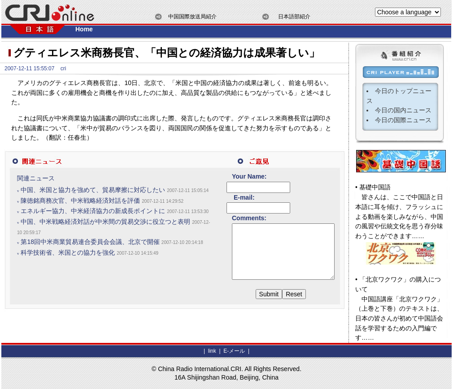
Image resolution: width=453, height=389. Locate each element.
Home (84, 29)
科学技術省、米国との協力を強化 (68, 282)
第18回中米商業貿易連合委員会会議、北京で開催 (90, 261)
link (212, 351)
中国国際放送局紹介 (192, 16)
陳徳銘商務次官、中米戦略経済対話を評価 (80, 210)
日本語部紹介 (294, 16)
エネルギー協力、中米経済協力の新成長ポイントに (93, 220)
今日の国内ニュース (403, 110)
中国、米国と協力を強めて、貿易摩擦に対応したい (93, 189)
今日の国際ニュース (403, 120)
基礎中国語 (375, 187)
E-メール (233, 351)
